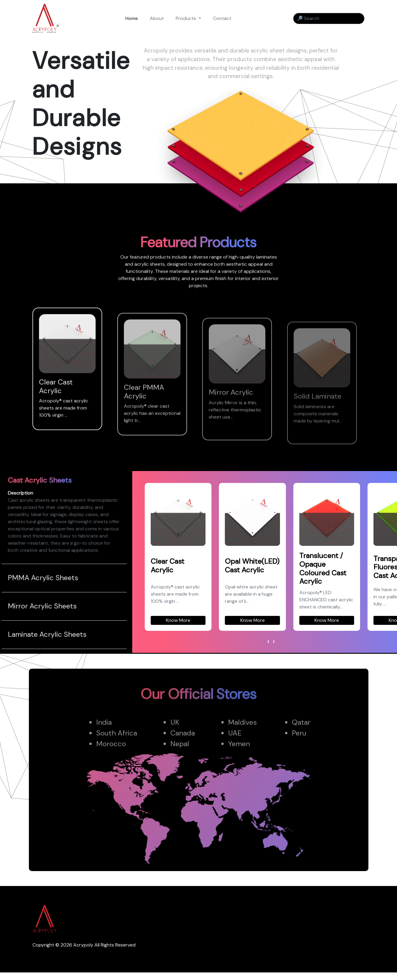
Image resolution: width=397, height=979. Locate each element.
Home (131, 18)
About (157, 18)
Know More (199, 620)
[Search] (329, 18)
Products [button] (186, 18)
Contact (222, 18)
